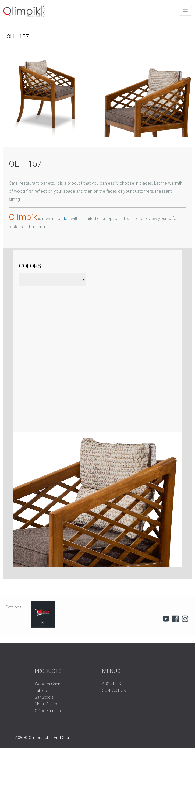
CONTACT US (114, 690)
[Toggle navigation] (185, 11)
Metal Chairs (46, 704)
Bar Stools (44, 697)
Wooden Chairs (48, 683)
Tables (41, 690)
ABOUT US (111, 683)
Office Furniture (48, 710)
